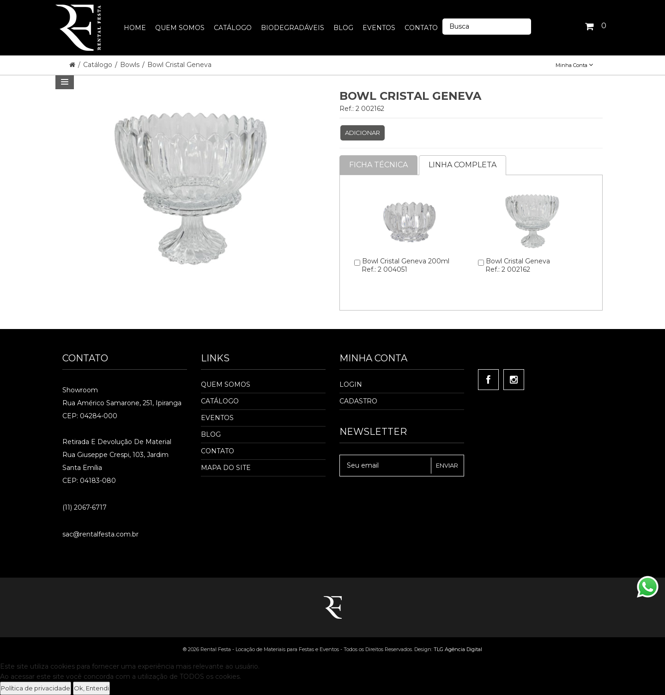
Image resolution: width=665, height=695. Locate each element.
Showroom (80, 390)
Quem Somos (225, 384)
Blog (211, 434)
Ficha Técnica (378, 164)
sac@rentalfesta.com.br (100, 534)
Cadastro (358, 401)
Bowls (130, 65)
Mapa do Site (226, 467)
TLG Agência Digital (458, 649)
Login (350, 384)
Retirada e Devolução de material (116, 442)
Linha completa (462, 164)
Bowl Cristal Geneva (179, 65)
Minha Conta (574, 65)
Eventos (217, 418)
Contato (217, 451)
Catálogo (98, 65)
